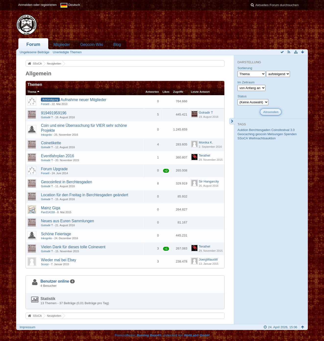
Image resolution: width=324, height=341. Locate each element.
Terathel (204, 155)
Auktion (243, 130)
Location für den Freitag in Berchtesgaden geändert (84, 195)
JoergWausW (208, 259)
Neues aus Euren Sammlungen (67, 221)
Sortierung (245, 68)
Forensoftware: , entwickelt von (162, 335)
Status (242, 96)
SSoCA (243, 138)
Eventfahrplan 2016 (57, 156)
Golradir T (47, 117)
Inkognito (46, 134)
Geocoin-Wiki (91, 44)
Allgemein (38, 73)
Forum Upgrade (54, 169)
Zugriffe (178, 91)
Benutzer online (54, 281)
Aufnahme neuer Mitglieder (83, 100)
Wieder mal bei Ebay (58, 260)
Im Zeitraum (246, 82)
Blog (117, 44)
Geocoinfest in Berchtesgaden (66, 182)
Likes (166, 91)
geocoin (261, 134)
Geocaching (246, 134)
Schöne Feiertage (56, 234)
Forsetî (45, 104)
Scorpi (44, 264)
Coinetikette (51, 143)
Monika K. (206, 142)
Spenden (290, 134)
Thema (31, 91)
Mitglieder (61, 44)
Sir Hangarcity (209, 181)
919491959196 (53, 113)
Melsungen (275, 134)
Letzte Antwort (200, 91)
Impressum (27, 327)
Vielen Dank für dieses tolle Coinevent (73, 247)
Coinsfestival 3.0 (283, 130)
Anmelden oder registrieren (37, 5)
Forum (33, 44)
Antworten (152, 91)
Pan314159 (48, 212)
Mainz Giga (50, 208)
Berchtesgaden (259, 130)
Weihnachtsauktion (262, 138)
